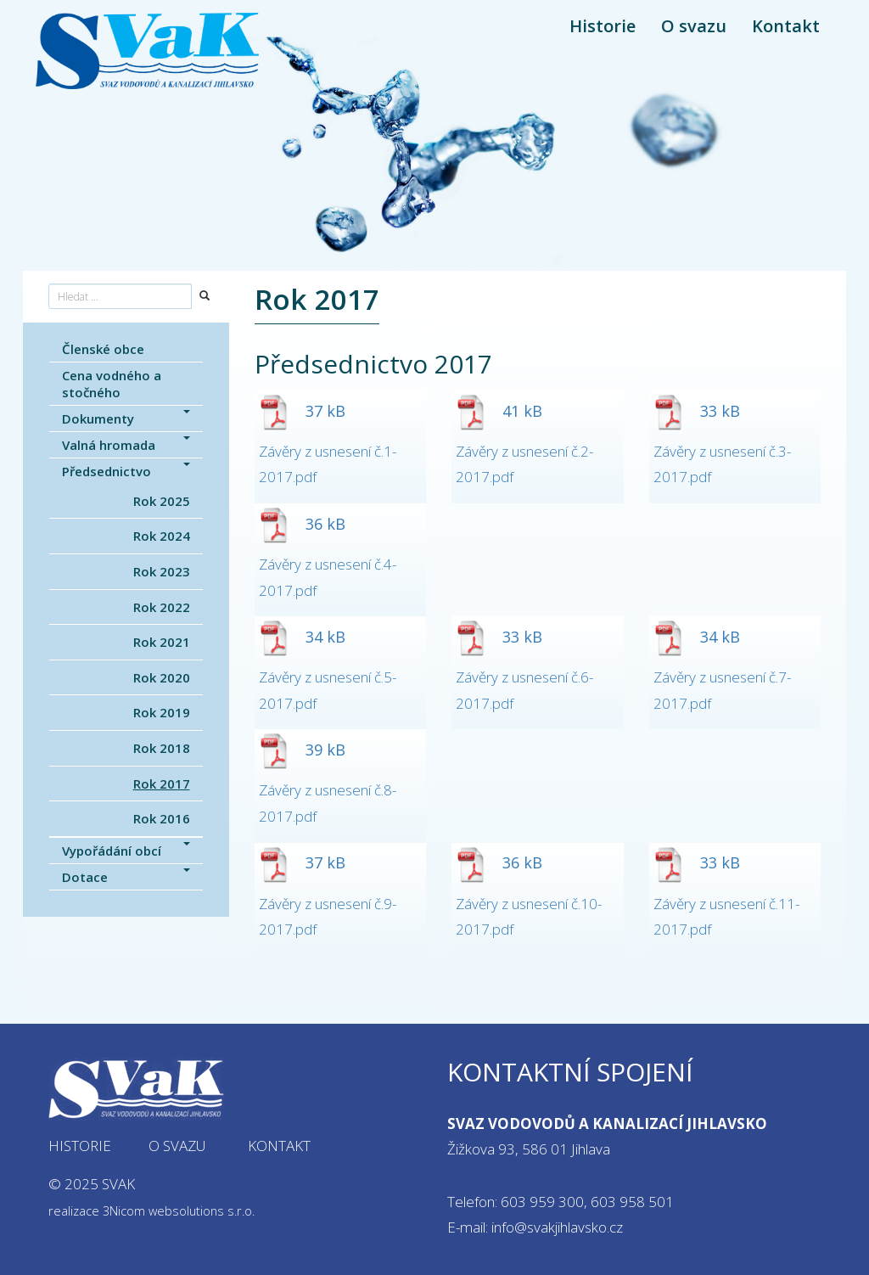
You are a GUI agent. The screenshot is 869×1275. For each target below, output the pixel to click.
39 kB (302, 749)
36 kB (302, 524)
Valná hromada (126, 444)
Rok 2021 (161, 641)
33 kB (696, 411)
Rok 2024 (161, 535)
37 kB (302, 411)
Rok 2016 (161, 818)
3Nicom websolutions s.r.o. (179, 1211)
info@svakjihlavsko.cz (557, 1227)
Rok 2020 (161, 677)
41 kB (499, 411)
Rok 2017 (161, 783)
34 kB (302, 636)
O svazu (693, 25)
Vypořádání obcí (126, 850)
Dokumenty (126, 418)
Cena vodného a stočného (111, 384)
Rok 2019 (161, 712)
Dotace (126, 876)
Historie (602, 25)
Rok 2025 (161, 500)
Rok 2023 (161, 571)
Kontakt (786, 25)
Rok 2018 (161, 747)
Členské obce (103, 348)
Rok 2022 (161, 606)
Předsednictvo (126, 471)
